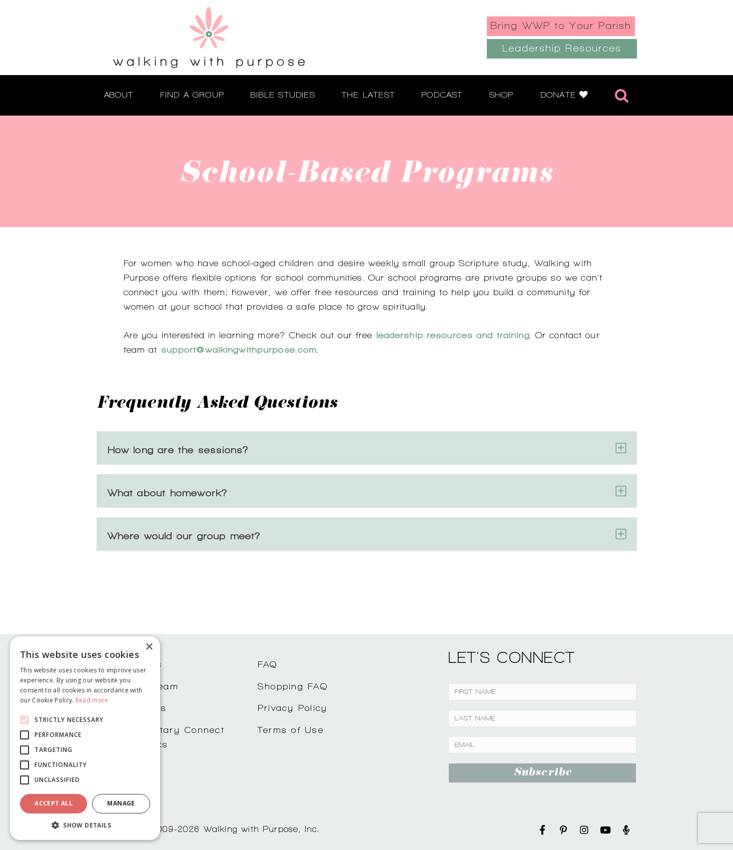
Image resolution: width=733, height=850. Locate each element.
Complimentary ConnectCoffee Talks (166, 737)
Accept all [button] (54, 803)
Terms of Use (291, 729)
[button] (85, 825)
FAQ (268, 664)
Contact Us (135, 664)
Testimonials (137, 707)
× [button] (149, 647)
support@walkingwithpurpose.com (239, 349)
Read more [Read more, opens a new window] (92, 700)
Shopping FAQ (293, 686)
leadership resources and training (453, 335)
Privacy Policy (293, 707)
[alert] (85, 738)
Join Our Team (143, 686)
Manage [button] (121, 803)
